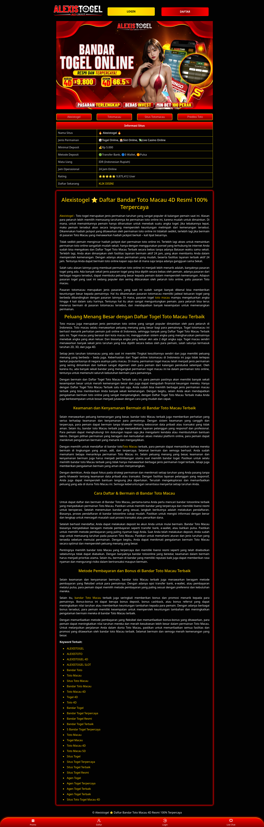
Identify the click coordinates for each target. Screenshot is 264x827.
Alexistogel (66, 216)
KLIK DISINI (106, 183)
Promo (33, 822)
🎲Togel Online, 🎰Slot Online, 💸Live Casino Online (132, 140)
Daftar (99, 822)
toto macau (162, 297)
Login (165, 822)
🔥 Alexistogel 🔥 (110, 133)
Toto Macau (130, 446)
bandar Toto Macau (88, 598)
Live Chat (231, 822)
